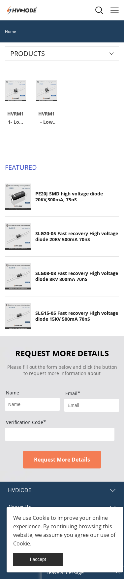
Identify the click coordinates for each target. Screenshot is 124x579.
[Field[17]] (32, 404)
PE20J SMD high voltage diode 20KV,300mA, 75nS (69, 197)
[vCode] (59, 434)
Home (10, 31)
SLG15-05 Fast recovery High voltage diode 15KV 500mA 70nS (76, 316)
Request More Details (62, 459)
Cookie (41, 517)
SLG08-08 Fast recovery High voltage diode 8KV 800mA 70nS (76, 276)
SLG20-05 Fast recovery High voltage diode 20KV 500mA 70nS (76, 236)
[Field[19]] (91, 405)
